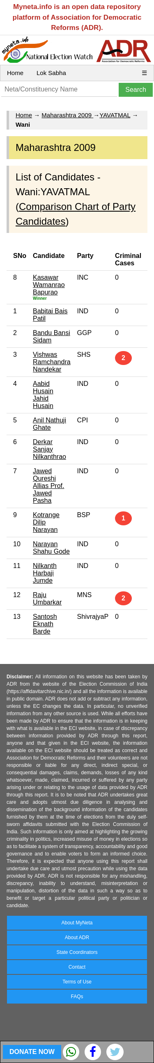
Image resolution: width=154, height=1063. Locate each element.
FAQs (77, 996)
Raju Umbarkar (47, 598)
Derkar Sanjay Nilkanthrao (49, 449)
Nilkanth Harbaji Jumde (45, 573)
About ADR (77, 937)
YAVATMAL (114, 115)
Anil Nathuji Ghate (49, 424)
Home (15, 72)
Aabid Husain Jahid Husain (43, 394)
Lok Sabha (51, 72)
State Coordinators (76, 952)
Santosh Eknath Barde (45, 624)
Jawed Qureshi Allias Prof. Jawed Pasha (48, 486)
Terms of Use (77, 982)
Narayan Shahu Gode (51, 548)
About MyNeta (76, 923)
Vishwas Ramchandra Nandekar (52, 362)
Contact (77, 967)
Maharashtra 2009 (67, 115)
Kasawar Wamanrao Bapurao (49, 285)
